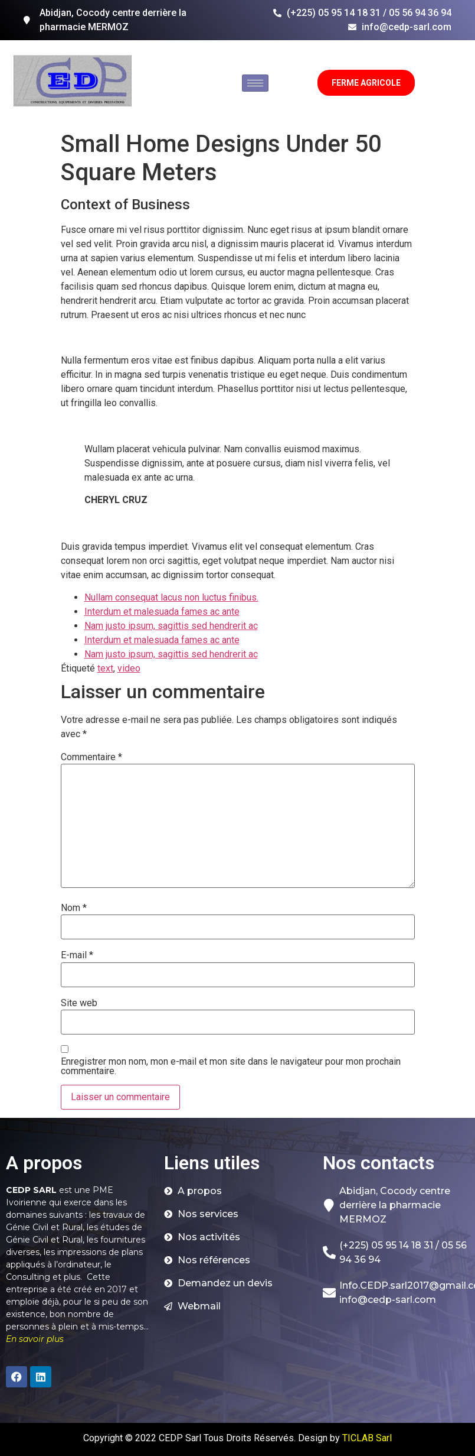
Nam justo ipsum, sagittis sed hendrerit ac (171, 625)
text (105, 668)
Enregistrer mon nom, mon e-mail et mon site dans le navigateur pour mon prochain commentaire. (231, 1066)
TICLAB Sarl (367, 1438)
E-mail (77, 955)
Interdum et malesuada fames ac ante (162, 611)
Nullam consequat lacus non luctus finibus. (171, 597)
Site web (79, 1003)
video (128, 668)
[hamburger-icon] (255, 83)
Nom (74, 908)
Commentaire (91, 757)
